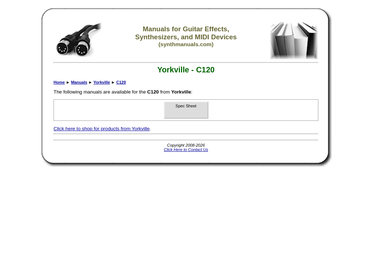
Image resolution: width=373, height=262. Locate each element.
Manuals (79, 82)
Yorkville (101, 82)
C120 (121, 82)
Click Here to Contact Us (186, 149)
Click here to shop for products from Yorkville (102, 128)
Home (59, 82)
